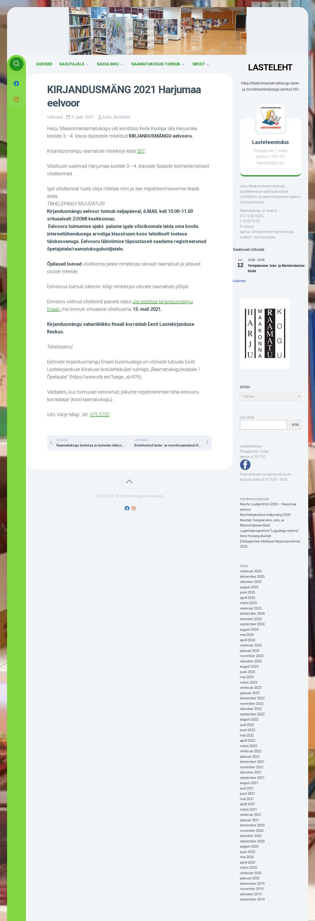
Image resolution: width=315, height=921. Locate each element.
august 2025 (249, 587)
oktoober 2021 (251, 772)
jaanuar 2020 (249, 878)
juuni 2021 (247, 793)
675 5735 (99, 414)
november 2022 (251, 704)
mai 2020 (247, 857)
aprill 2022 (247, 740)
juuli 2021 (247, 788)
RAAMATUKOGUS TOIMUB (156, 64)
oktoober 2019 (251, 894)
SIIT (141, 151)
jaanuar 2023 (249, 693)
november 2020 (251, 831)
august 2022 (249, 719)
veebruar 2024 (251, 645)
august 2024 (249, 629)
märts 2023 (248, 682)
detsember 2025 (252, 576)
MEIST (199, 64)
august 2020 (249, 846)
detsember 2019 (252, 883)
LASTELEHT (270, 67)
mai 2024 (247, 635)
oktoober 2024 (251, 619)
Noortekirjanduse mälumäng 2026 (265, 515)
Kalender (239, 281)
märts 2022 (248, 746)
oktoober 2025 (251, 582)
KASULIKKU (108, 64)
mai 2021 (247, 799)
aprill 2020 (247, 862)
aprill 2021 (247, 804)
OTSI (295, 425)
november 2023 (251, 656)
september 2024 (252, 624)
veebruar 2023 (251, 688)
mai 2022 (247, 735)
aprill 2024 (247, 640)
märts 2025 (248, 603)
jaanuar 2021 (249, 820)
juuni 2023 (247, 672)
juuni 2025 (247, 592)
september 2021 (252, 778)
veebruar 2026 (251, 571)
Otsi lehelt (247, 417)
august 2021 (249, 783)
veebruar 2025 (251, 608)
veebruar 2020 (251, 873)
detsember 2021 (252, 762)
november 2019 (251, 889)
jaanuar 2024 (249, 651)
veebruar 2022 (251, 751)
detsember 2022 (252, 698)
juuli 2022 (247, 725)
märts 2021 (248, 809)
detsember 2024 (252, 613)
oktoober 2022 (251, 709)
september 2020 (252, 841)
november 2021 (251, 767)
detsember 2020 (252, 825)
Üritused (55, 117)
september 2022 (252, 714)
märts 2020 (248, 867)
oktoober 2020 (251, 836)
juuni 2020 (247, 852)
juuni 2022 (247, 730)
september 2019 (252, 899)
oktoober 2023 (251, 661)
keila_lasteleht (116, 117)
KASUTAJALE (72, 64)
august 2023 (249, 666)
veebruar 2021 (251, 815)
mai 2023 (247, 677)
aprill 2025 (247, 598)
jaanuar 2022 (249, 756)
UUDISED (44, 64)
